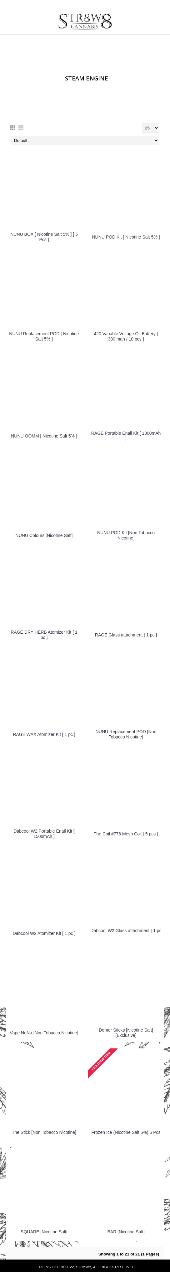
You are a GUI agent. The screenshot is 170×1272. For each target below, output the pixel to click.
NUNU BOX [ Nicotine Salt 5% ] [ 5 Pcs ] (44, 237)
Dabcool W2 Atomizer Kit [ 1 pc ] (44, 933)
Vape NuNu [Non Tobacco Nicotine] (44, 1032)
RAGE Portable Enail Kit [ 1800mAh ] (126, 436)
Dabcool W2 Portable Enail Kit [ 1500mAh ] (43, 834)
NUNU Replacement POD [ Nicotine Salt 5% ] (44, 336)
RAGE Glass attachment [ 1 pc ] (126, 634)
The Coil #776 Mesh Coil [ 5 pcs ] (126, 833)
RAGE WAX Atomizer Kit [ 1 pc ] (44, 734)
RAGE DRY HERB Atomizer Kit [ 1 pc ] (44, 635)
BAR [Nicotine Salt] (125, 1231)
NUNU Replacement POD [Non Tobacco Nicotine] (126, 734)
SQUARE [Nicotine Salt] (44, 1231)
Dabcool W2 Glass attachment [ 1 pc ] (125, 933)
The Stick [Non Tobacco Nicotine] (44, 1132)
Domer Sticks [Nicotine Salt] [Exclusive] (126, 1033)
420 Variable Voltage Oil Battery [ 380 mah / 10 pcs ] (126, 336)
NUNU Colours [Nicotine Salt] (44, 535)
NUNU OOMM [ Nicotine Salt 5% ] (44, 435)
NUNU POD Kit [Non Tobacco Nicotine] (126, 535)
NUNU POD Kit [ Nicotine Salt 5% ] (126, 237)
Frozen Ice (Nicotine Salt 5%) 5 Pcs (126, 1132)
